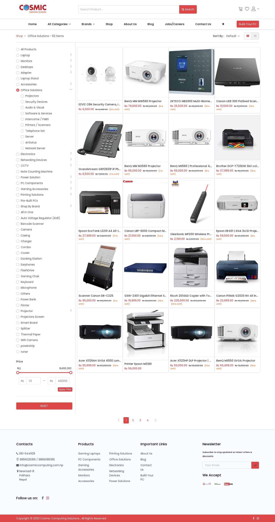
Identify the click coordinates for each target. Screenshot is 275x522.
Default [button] (231, 36)
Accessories (86, 481)
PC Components (89, 459)
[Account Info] (255, 9)
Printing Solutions (120, 453)
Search (188, 9)
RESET (44, 406)
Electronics (116, 465)
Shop (19, 36)
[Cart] (241, 10)
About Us (146, 453)
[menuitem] (32, 24)
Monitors (84, 475)
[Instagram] (47, 498)
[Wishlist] (247, 10)
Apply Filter (65, 389)
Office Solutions (120, 459)
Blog (143, 459)
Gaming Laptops (89, 453)
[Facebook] (42, 498)
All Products (28, 49)
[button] (223, 24)
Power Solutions (119, 481)
